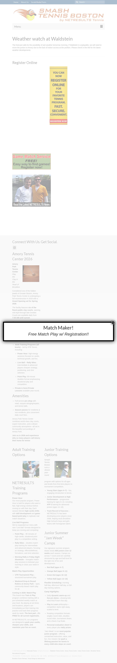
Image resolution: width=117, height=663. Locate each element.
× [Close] (113, 322)
